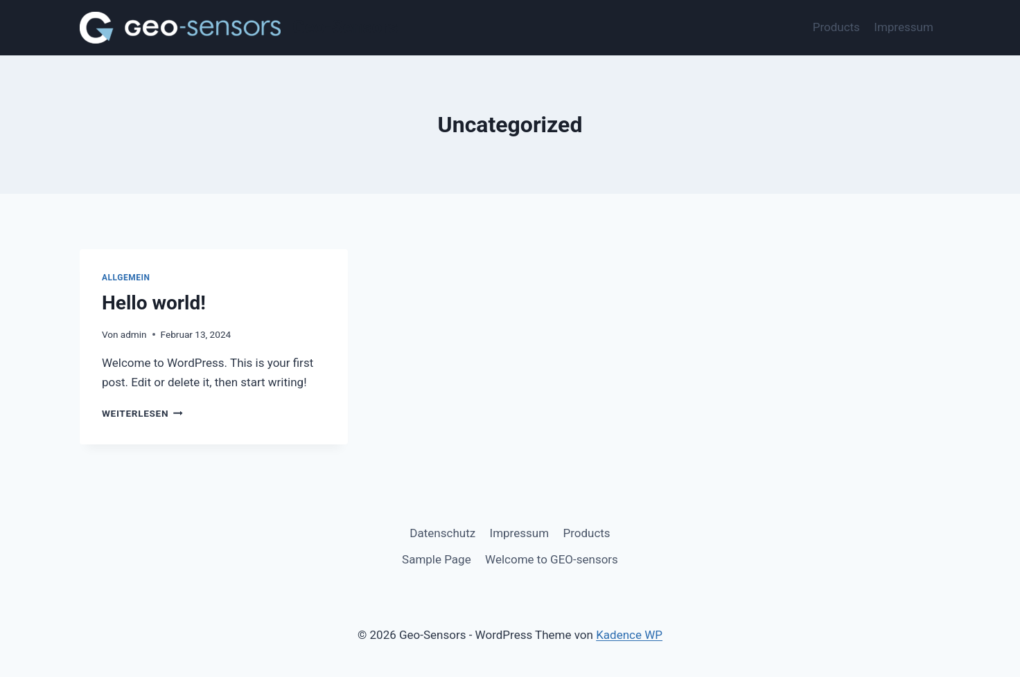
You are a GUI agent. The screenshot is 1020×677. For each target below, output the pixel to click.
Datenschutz (442, 533)
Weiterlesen (142, 413)
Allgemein (126, 277)
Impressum (903, 27)
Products (836, 27)
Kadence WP (629, 635)
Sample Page (436, 559)
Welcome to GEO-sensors (551, 559)
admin (134, 334)
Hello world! (154, 302)
